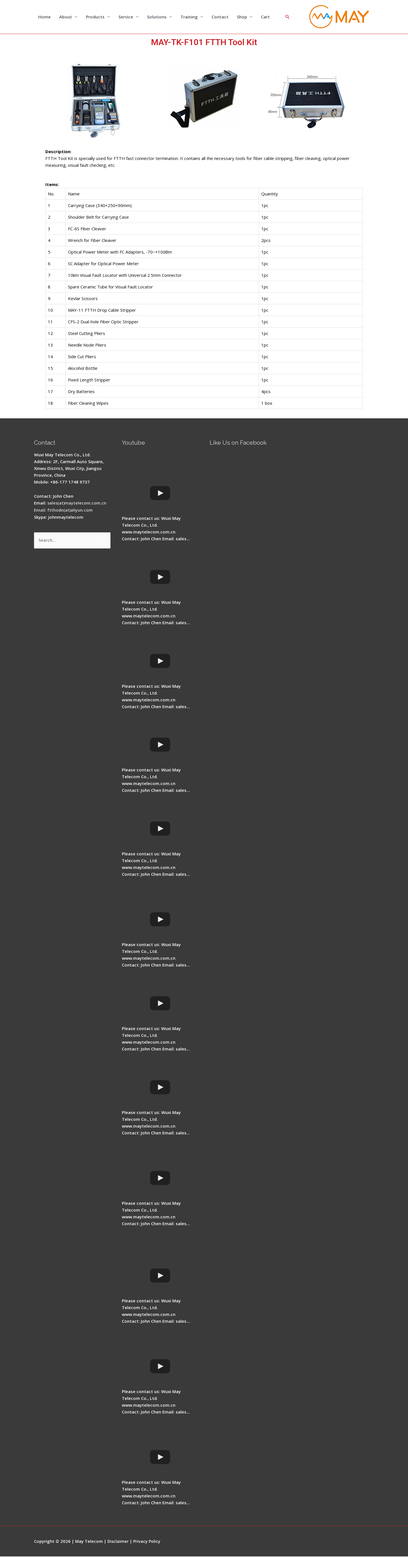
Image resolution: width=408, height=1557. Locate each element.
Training (189, 17)
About (65, 17)
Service (125, 17)
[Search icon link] (287, 17)
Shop (242, 17)
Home (44, 17)
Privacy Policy (148, 1541)
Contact (220, 17)
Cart (265, 17)
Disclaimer (118, 1541)
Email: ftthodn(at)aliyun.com (64, 510)
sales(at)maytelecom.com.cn (77, 503)
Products (95, 17)
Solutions (157, 17)
